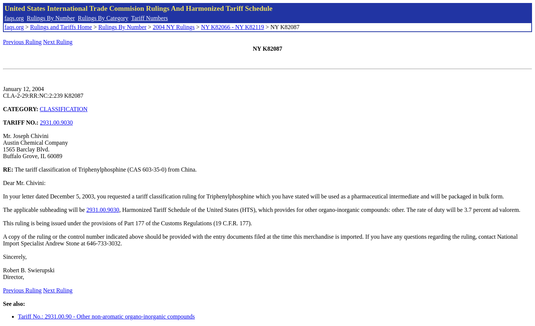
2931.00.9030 (56, 122)
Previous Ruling (22, 42)
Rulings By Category (103, 18)
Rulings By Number (51, 18)
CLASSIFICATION (64, 109)
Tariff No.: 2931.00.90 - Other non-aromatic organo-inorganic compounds (106, 316)
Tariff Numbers (149, 18)
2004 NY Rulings (174, 27)
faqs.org (14, 18)
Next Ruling (58, 42)
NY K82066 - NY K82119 (232, 27)
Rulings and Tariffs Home (61, 27)
